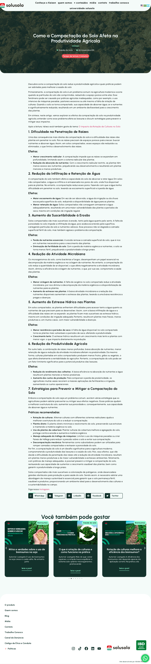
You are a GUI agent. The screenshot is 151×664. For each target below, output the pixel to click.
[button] (37, 495)
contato (102, 2)
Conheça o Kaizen (45, 2)
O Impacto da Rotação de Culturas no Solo (99, 126)
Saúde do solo (66, 50)
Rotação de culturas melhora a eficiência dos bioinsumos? (124, 550)
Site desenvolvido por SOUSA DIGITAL (133, 662)
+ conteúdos (81, 2)
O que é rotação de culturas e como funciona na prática (75, 550)
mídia (93, 2)
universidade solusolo (82, 8)
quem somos (65, 2)
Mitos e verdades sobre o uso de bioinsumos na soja (27, 550)
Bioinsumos (42, 522)
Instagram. (45, 489)
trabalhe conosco (119, 2)
